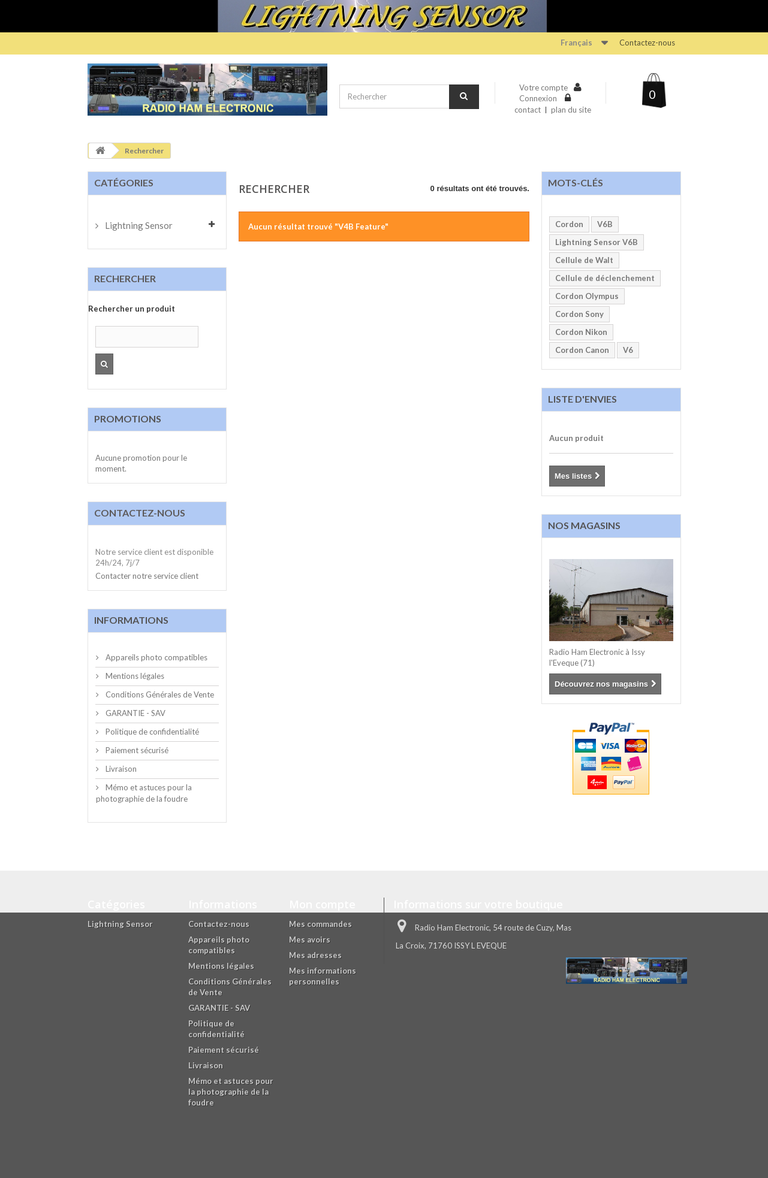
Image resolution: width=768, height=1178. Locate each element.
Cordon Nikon (581, 332)
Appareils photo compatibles (155, 657)
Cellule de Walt (584, 260)
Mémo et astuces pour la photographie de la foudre (230, 1091)
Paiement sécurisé (136, 750)
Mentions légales (134, 676)
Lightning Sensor (138, 225)
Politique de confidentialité (151, 731)
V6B (605, 224)
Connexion (539, 98)
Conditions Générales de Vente (159, 694)
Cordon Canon (582, 350)
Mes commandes (320, 924)
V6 (628, 350)
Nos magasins (584, 525)
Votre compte (543, 87)
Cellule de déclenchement (605, 278)
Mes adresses (315, 955)
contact (527, 109)
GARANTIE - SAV (134, 713)
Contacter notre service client (146, 576)
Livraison (120, 769)
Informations (131, 620)
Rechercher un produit (131, 308)
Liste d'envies (582, 398)
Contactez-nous (647, 42)
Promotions (127, 418)
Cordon (569, 224)
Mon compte (322, 904)
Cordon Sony (579, 314)
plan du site (571, 109)
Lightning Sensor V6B (596, 242)
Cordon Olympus (587, 296)
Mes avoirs (309, 939)
